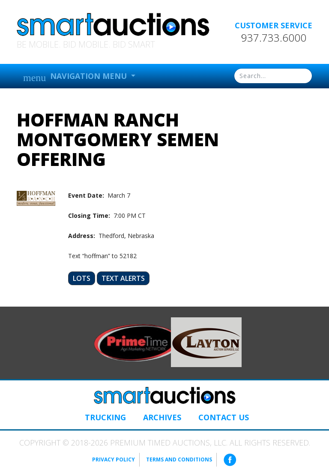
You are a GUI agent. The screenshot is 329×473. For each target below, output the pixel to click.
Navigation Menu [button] (76, 77)
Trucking (105, 417)
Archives (162, 417)
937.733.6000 (273, 38)
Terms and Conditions (179, 459)
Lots (81, 278)
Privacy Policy (113, 459)
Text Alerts (123, 278)
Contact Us (223, 417)
